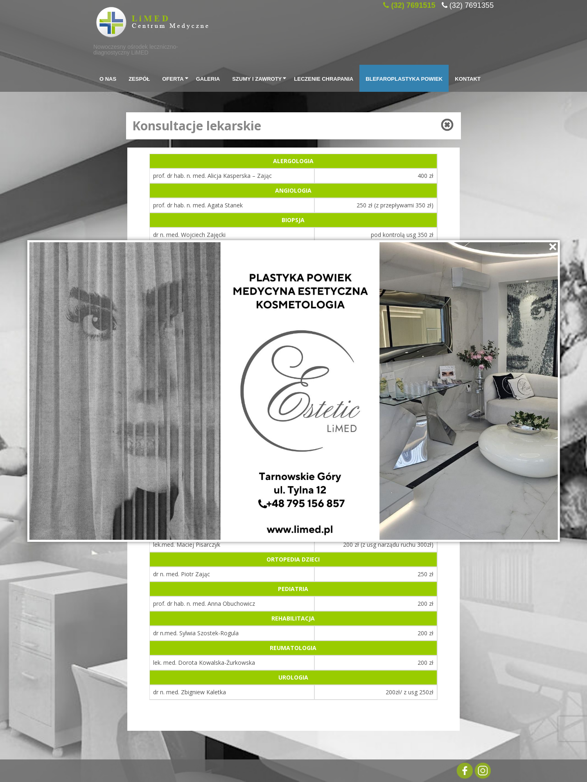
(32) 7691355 (471, 4)
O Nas (107, 78)
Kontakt (468, 78)
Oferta (176, 78)
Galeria (208, 78)
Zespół (139, 78)
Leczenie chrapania (323, 78)
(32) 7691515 (413, 4)
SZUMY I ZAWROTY (260, 78)
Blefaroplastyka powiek (404, 78)
